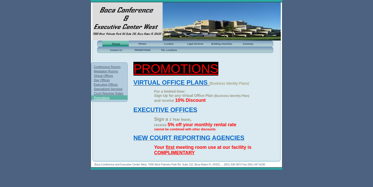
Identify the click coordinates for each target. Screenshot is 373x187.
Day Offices (102, 80)
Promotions (102, 98)
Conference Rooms (107, 67)
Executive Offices (106, 84)
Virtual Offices (103, 76)
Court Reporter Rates (108, 93)
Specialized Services (108, 89)
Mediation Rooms (106, 71)
